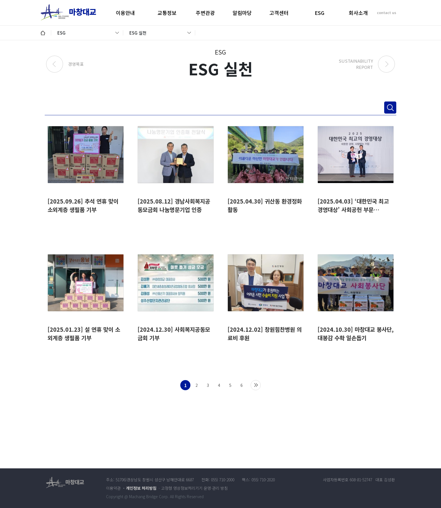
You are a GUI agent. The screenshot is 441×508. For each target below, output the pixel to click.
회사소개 (358, 12)
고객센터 (279, 12)
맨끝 (256, 385)
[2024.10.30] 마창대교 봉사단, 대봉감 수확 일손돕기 (356, 333)
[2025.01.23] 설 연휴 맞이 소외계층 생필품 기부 (84, 333)
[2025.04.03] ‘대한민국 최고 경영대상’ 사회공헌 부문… (353, 205)
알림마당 (242, 12)
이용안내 (125, 12)
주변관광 (205, 12)
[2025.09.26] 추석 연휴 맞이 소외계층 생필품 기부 (83, 205)
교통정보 (167, 12)
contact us (386, 12)
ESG (319, 12)
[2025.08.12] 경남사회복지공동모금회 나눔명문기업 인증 (174, 205)
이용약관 (113, 488)
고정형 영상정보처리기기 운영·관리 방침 (194, 488)
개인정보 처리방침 (141, 488)
